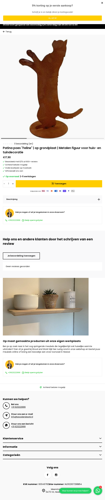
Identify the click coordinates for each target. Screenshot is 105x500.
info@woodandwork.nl (22, 416)
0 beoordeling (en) (23, 143)
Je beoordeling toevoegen (21, 255)
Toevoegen (59, 183)
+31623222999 (12, 220)
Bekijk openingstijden (32, 220)
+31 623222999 (18, 407)
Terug (7, 31)
